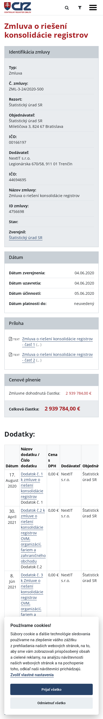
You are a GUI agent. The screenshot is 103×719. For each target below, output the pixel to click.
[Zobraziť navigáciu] (93, 7)
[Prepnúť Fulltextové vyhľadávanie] (66, 7)
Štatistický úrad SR (25, 237)
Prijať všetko (52, 690)
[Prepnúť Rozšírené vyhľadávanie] (80, 7)
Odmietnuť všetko (51, 703)
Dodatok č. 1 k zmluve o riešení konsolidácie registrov (32, 485)
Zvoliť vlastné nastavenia (32, 675)
